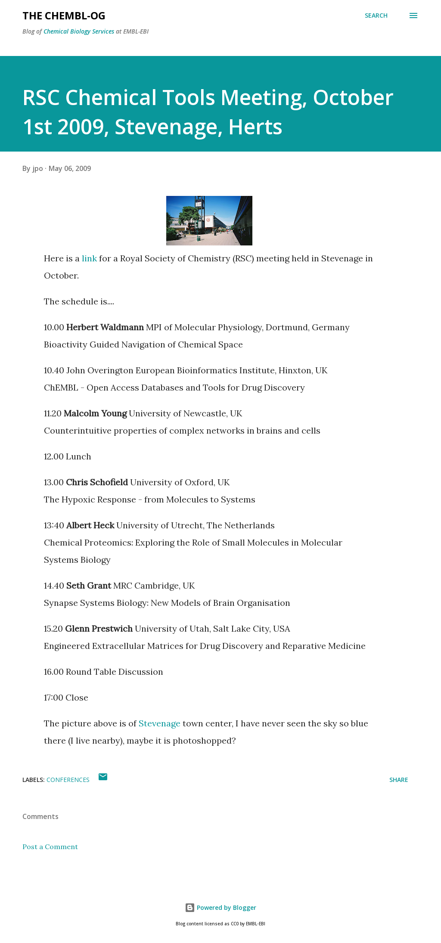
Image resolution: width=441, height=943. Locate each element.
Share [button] (398, 779)
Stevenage (159, 723)
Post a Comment (50, 846)
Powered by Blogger (220, 907)
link (89, 258)
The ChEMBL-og (64, 15)
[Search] (376, 15)
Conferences (68, 779)
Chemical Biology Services (78, 31)
